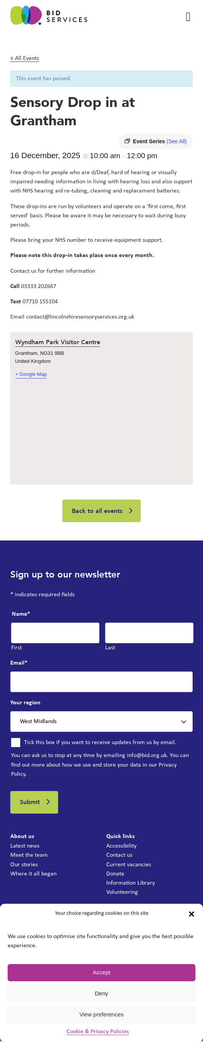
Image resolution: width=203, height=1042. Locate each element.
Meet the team (29, 856)
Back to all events (97, 511)
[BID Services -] (48, 17)
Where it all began (33, 875)
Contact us (119, 856)
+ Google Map (31, 374)
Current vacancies (128, 865)
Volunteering (122, 893)
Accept (101, 972)
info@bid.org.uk (147, 756)
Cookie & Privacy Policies (98, 1032)
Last (110, 648)
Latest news (24, 847)
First (16, 648)
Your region (25, 703)
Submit (30, 803)
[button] (191, 914)
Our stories (24, 865)
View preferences (102, 1014)
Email (19, 663)
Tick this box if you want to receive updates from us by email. (100, 743)
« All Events (24, 58)
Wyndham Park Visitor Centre (57, 342)
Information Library (130, 884)
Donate (115, 875)
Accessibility (121, 847)
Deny (101, 993)
